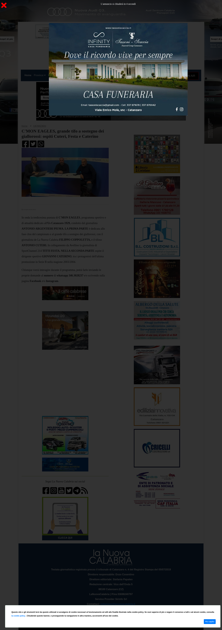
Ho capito (209, 621)
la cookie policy (18, 616)
